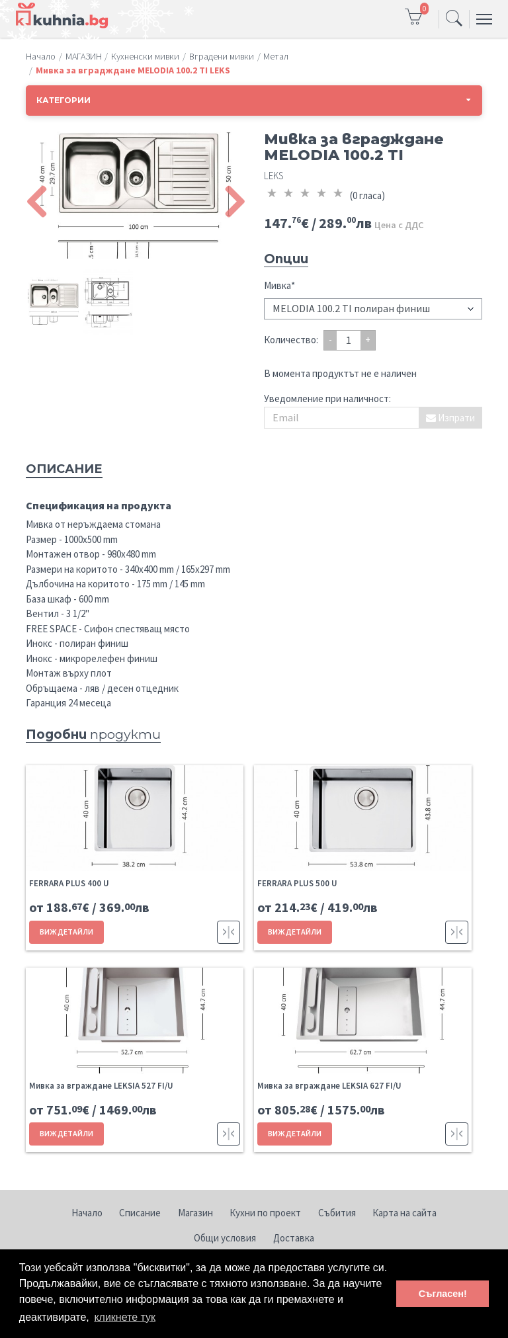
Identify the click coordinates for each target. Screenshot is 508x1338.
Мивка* (279, 285)
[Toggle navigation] (454, 19)
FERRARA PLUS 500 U (297, 883)
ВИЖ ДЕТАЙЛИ (66, 932)
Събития (337, 1212)
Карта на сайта (404, 1212)
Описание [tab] (64, 469)
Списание (140, 1212)
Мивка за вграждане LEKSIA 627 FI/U (329, 1085)
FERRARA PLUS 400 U (69, 883)
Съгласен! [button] (443, 1293)
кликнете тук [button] (124, 1317)
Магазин (195, 1212)
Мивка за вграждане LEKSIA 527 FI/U (101, 1085)
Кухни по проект (265, 1212)
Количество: (291, 339)
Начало (87, 1212)
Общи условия (225, 1238)
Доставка (293, 1238)
